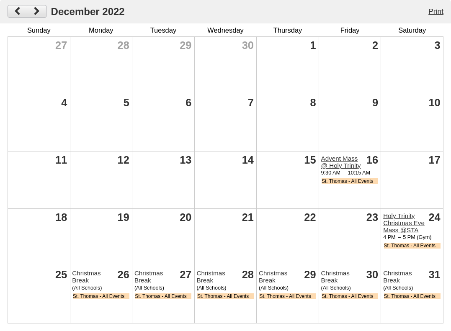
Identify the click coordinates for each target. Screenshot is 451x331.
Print (435, 11)
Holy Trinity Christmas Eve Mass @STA (404, 222)
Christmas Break (86, 276)
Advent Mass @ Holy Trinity (341, 162)
